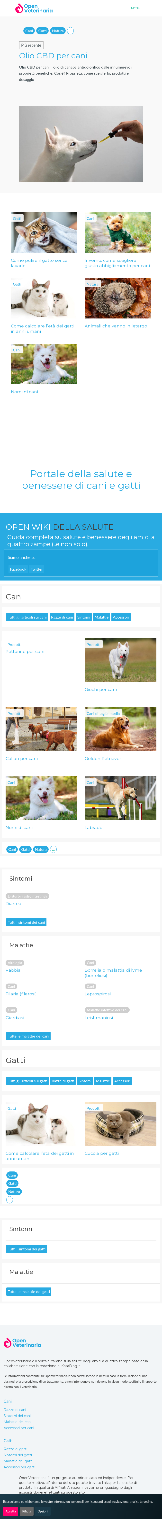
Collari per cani (22, 758)
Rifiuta (26, 1511)
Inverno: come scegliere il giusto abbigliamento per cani (117, 263)
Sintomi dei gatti (18, 1455)
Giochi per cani (101, 689)
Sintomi (83, 617)
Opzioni (42, 1511)
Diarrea (13, 903)
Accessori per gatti (19, 1467)
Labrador (94, 827)
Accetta (11, 1511)
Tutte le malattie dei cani (28, 1036)
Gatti (42, 30)
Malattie (102, 617)
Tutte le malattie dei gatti (29, 1291)
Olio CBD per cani (53, 55)
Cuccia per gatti (102, 1153)
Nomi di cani (24, 391)
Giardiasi (15, 1017)
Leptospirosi (98, 993)
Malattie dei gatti (18, 1461)
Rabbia (13, 970)
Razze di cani (62, 617)
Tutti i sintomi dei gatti (26, 1249)
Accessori (121, 617)
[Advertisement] (40, 426)
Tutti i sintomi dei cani (26, 922)
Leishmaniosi (99, 1017)
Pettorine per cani (25, 651)
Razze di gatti (63, 1080)
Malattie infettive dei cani (107, 1010)
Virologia (15, 963)
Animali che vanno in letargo (116, 325)
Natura (58, 30)
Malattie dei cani (17, 1422)
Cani (29, 30)
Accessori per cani (19, 1428)
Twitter (37, 569)
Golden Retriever (103, 758)
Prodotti (14, 644)
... (70, 30)
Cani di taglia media (103, 713)
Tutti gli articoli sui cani (27, 617)
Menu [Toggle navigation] (137, 8)
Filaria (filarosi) (21, 993)
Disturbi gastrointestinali (27, 896)
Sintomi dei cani (17, 1416)
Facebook (18, 569)
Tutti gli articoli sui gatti (27, 1080)
